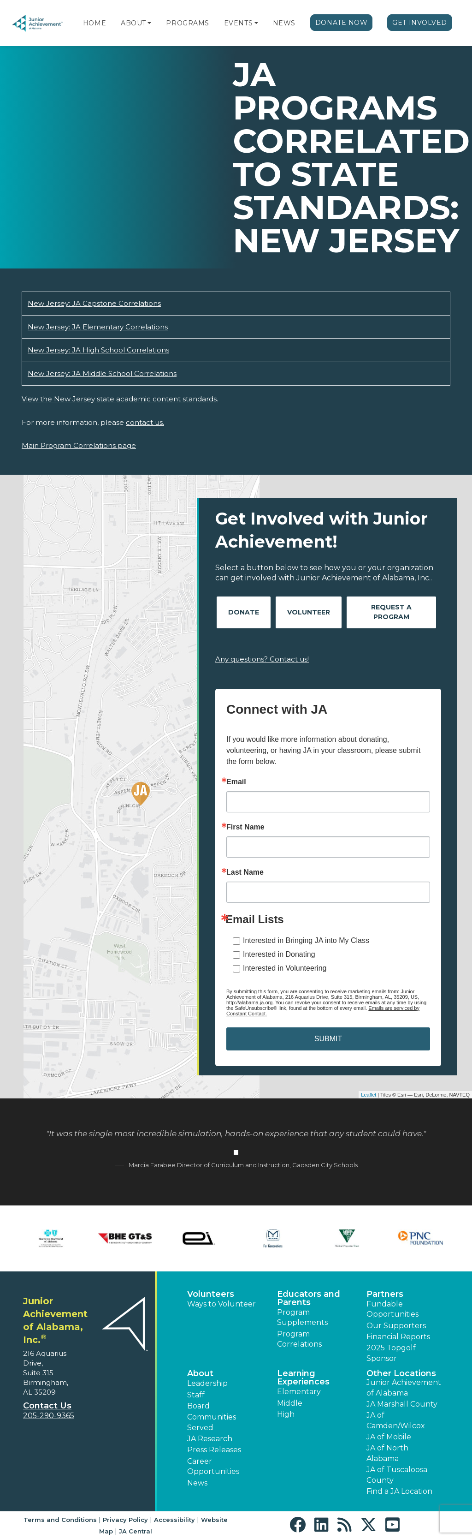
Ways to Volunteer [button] (221, 1304)
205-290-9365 (48, 1415)
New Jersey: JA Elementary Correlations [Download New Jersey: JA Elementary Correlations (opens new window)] (98, 326)
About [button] (200, 1373)
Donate (243, 612)
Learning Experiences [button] (303, 1377)
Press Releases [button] (214, 1449)
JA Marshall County (401, 1404)
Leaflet (368, 1095)
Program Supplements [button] (302, 1317)
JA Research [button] (209, 1438)
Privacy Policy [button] (125, 1519)
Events (238, 23)
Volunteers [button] (210, 1294)
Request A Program (391, 612)
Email (236, 782)
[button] (149, 23)
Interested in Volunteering (284, 968)
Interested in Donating (279, 954)
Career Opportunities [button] (213, 1466)
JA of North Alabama (387, 1453)
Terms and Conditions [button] (60, 1519)
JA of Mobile (388, 1436)
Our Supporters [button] (396, 1325)
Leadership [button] (207, 1383)
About (133, 23)
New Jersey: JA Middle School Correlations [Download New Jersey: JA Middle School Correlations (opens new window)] (102, 373)
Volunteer (308, 612)
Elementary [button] (299, 1391)
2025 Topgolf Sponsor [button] (391, 1352)
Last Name (245, 872)
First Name (245, 827)
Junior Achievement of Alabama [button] (403, 1387)
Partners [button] (384, 1294)
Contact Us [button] (47, 1406)
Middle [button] (289, 1403)
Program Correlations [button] (299, 1339)
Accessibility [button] (174, 1519)
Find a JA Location (399, 1491)
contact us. (145, 422)
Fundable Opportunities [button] (392, 1309)
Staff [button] (196, 1394)
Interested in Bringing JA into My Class (306, 940)
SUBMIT (328, 1039)
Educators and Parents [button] (308, 1298)
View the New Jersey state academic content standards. (120, 398)
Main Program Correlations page (79, 445)
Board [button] (198, 1406)
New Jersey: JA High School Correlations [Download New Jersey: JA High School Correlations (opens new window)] (98, 350)
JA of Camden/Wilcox (395, 1420)
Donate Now (341, 22)
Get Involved (419, 22)
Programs (187, 23)
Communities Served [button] (211, 1422)
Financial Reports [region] (398, 1336)
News (284, 23)
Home (94, 23)
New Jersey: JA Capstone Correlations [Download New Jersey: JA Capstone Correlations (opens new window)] (94, 303)
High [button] (286, 1414)
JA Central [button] (135, 1531)
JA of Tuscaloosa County (396, 1474)
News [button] (197, 1483)
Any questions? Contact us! (262, 659)
